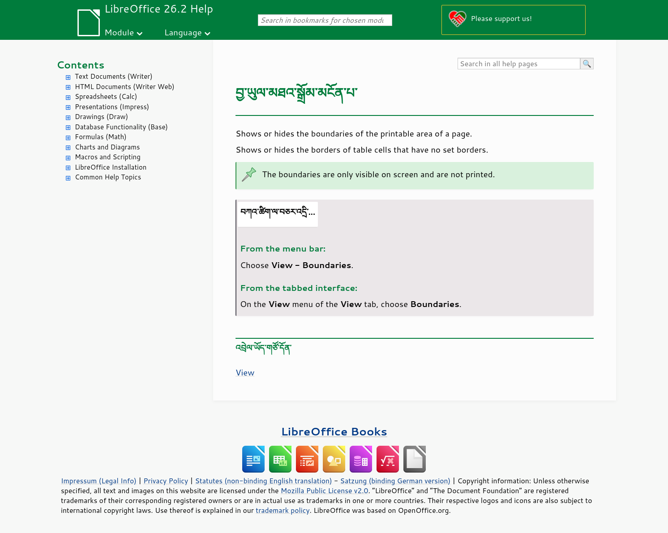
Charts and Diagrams (107, 147)
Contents (80, 65)
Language (183, 32)
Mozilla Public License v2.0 (324, 490)
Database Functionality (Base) (121, 127)
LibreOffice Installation (110, 167)
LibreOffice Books (334, 431)
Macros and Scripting (108, 157)
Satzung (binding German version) (395, 481)
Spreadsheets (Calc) (106, 96)
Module (119, 32)
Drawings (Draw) (101, 116)
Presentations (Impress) (112, 106)
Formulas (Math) (101, 136)
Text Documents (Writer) (114, 76)
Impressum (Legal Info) (99, 481)
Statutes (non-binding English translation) (263, 481)
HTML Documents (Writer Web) (125, 86)
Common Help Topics (108, 177)
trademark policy (282, 510)
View (245, 372)
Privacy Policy (165, 481)
